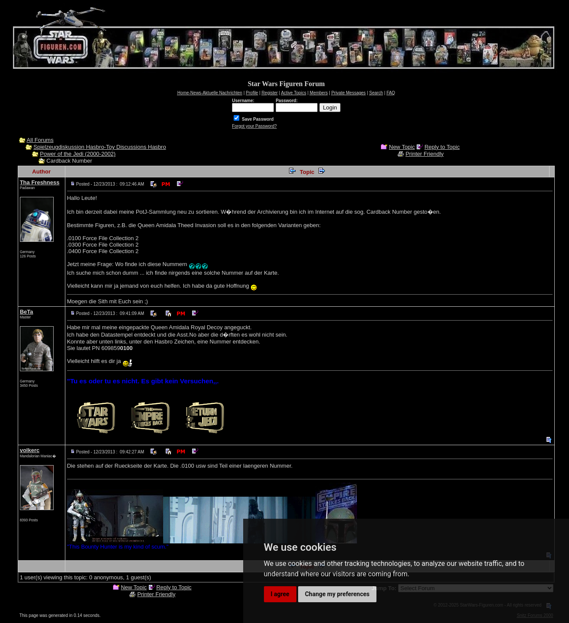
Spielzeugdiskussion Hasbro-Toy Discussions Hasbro (99, 147)
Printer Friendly (424, 154)
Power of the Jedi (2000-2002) (78, 154)
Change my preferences (337, 594)
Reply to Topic (442, 147)
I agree (280, 594)
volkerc (30, 450)
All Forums (40, 140)
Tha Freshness (40, 182)
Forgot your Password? (254, 126)
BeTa (26, 311)
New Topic (402, 147)
